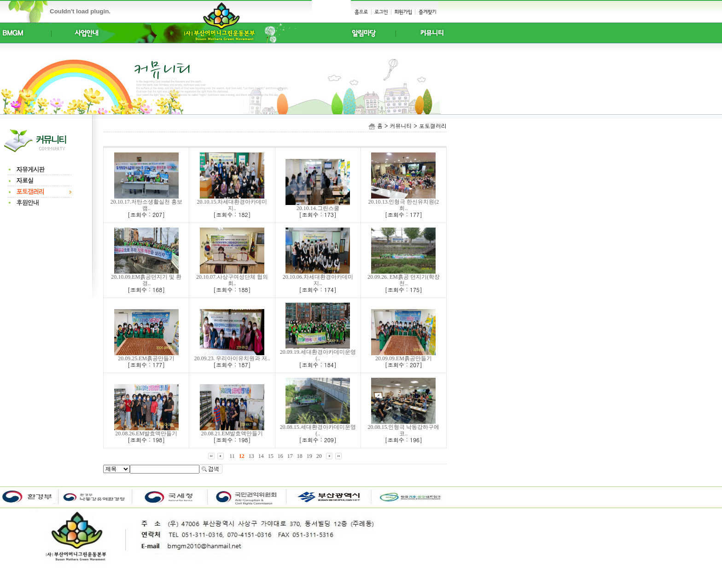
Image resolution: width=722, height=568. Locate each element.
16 (280, 456)
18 (300, 456)
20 (319, 456)
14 (261, 456)
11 (232, 456)
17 (290, 456)
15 (271, 456)
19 (309, 456)
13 (251, 456)
